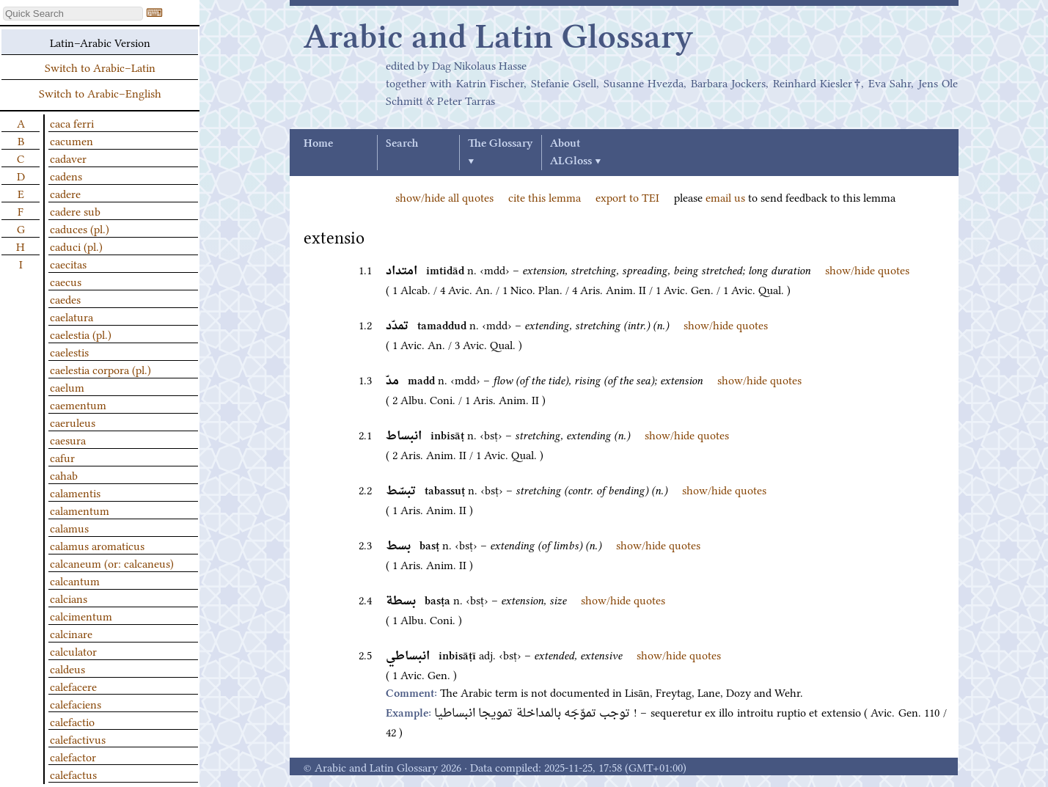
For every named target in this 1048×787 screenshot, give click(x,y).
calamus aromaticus (97, 545)
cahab (64, 474)
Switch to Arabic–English (100, 92)
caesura (68, 439)
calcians (68, 598)
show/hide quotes (867, 269)
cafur (62, 457)
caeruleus (72, 422)
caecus (65, 281)
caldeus (67, 668)
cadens (66, 175)
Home (318, 143)
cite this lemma (544, 196)
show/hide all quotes (444, 196)
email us (725, 196)
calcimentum (81, 615)
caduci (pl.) (76, 246)
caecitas (68, 263)
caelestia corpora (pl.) (100, 369)
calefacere (73, 686)
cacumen (71, 140)
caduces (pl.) (79, 228)
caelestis (69, 351)
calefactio (72, 721)
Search (402, 143)
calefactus (73, 774)
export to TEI (627, 196)
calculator (73, 651)
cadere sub (75, 210)
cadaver (68, 158)
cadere (65, 193)
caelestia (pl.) (80, 334)
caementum (78, 404)
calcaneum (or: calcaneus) (112, 562)
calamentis (75, 492)
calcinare (71, 633)
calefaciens (75, 703)
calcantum (75, 580)
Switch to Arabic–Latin (100, 67)
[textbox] (73, 14)
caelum (67, 386)
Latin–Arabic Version (100, 42)
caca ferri (72, 122)
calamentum (79, 510)
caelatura (71, 316)
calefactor (73, 756)
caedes (65, 298)
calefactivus (78, 739)
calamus (69, 527)
